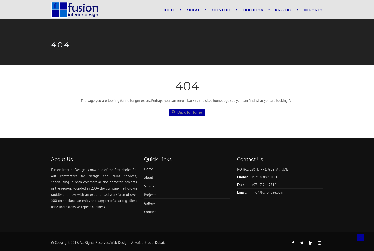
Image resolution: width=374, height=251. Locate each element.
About (193, 10)
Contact (313, 10)
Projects (253, 10)
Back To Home (187, 112)
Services (221, 10)
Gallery (283, 10)
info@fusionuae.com (267, 192)
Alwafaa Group (142, 242)
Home (169, 10)
